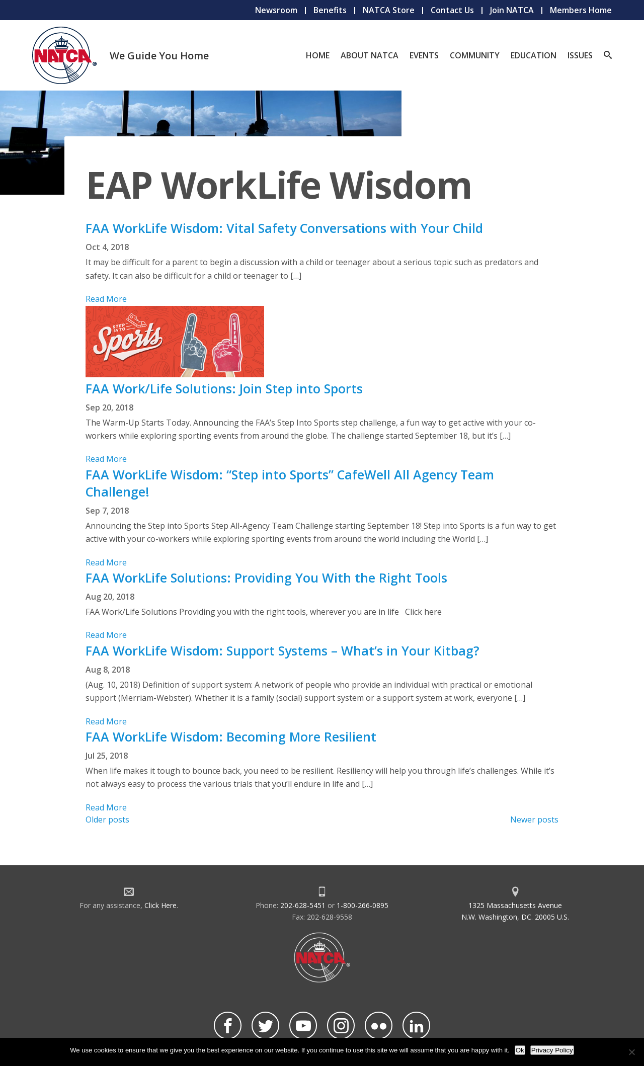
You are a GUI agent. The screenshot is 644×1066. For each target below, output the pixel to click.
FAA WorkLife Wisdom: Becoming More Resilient (231, 736)
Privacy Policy (552, 1050)
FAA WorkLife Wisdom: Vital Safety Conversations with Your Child (284, 227)
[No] (631, 1052)
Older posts (107, 819)
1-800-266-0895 (362, 905)
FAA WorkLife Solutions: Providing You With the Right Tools (266, 577)
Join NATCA (512, 10)
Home (318, 55)
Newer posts (534, 819)
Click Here (160, 905)
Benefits (330, 10)
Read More (106, 298)
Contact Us (452, 10)
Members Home (581, 10)
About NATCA (369, 55)
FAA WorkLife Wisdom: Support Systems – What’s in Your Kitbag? (282, 650)
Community (475, 55)
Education (533, 55)
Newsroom (276, 10)
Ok (520, 1050)
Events (424, 55)
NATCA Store (389, 10)
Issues (580, 55)
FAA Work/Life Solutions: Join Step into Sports (224, 388)
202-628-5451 (303, 905)
